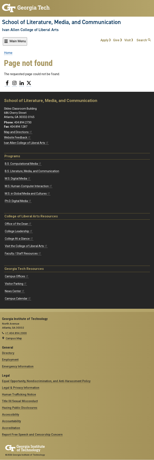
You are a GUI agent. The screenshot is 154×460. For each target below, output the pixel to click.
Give (117, 40)
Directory (8, 353)
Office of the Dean (18, 223)
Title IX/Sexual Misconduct (20, 401)
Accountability (11, 421)
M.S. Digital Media (18, 178)
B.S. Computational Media (23, 163)
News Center (15, 291)
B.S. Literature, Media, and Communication (32, 171)
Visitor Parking (16, 283)
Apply (105, 40)
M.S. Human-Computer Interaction (28, 186)
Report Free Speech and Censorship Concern (32, 434)
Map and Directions (18, 132)
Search (144, 40)
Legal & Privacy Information (20, 387)
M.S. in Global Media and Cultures (27, 193)
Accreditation (11, 428)
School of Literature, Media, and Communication (61, 22)
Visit (128, 40)
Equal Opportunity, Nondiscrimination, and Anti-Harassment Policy (46, 381)
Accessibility (10, 414)
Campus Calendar (18, 298)
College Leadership (19, 231)
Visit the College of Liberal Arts (26, 246)
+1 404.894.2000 (16, 333)
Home (8, 53)
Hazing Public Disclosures (19, 407)
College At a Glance (19, 238)
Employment (10, 359)
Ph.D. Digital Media (18, 201)
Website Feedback (17, 137)
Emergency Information (17, 366)
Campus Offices (17, 276)
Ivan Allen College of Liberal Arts (30, 29)
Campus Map (14, 338)
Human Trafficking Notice (19, 394)
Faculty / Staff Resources (23, 253)
